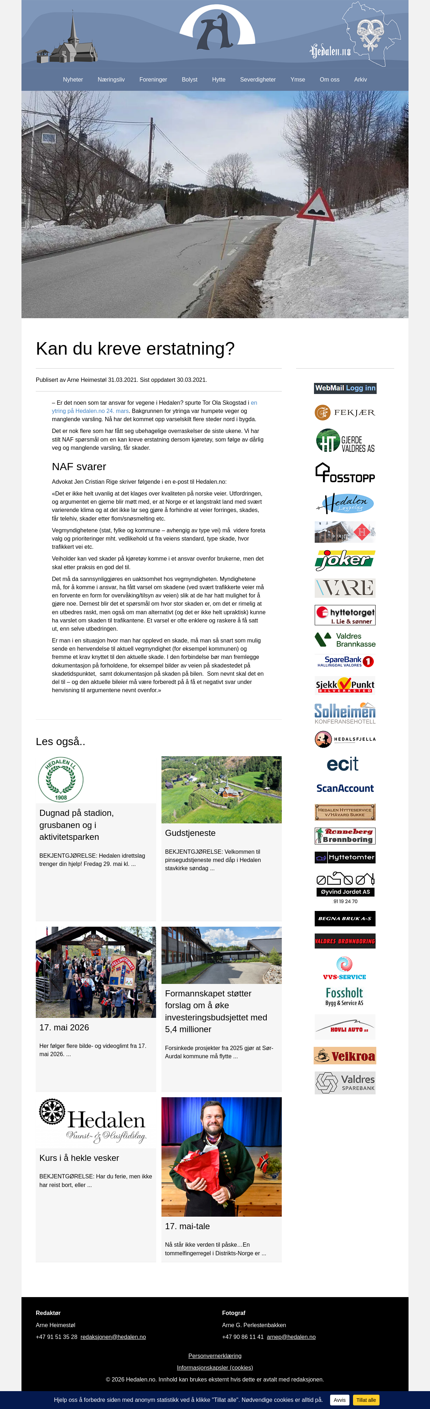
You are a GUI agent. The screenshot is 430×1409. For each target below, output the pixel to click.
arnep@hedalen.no (291, 1337)
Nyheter (73, 80)
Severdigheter (258, 80)
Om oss (329, 80)
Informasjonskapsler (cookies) (215, 1368)
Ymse (297, 80)
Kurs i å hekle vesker (79, 1158)
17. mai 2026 (64, 1027)
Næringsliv (111, 80)
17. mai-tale (187, 1226)
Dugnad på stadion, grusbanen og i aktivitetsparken (76, 825)
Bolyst (190, 80)
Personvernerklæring (215, 1356)
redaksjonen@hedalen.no (113, 1337)
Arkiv (360, 80)
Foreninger (153, 80)
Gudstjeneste (190, 833)
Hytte (218, 80)
